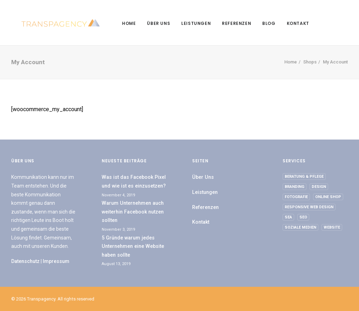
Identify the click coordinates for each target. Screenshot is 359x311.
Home (119, 23)
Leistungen (186, 23)
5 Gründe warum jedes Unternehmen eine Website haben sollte (133, 246)
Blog (258, 23)
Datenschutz (25, 261)
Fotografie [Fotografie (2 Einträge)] (296, 197)
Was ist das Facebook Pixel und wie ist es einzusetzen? (134, 181)
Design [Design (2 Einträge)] (319, 186)
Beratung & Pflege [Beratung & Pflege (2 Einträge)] (304, 176)
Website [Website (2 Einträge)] (332, 227)
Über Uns (148, 23)
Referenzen (226, 23)
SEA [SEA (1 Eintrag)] (288, 217)
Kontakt (288, 23)
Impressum (56, 261)
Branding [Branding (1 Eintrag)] (294, 186)
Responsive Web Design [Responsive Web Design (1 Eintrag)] (309, 207)
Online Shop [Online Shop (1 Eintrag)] (328, 197)
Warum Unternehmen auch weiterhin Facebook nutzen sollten (133, 211)
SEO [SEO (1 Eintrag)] (303, 217)
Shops (310, 62)
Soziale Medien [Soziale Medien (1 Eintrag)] (300, 227)
